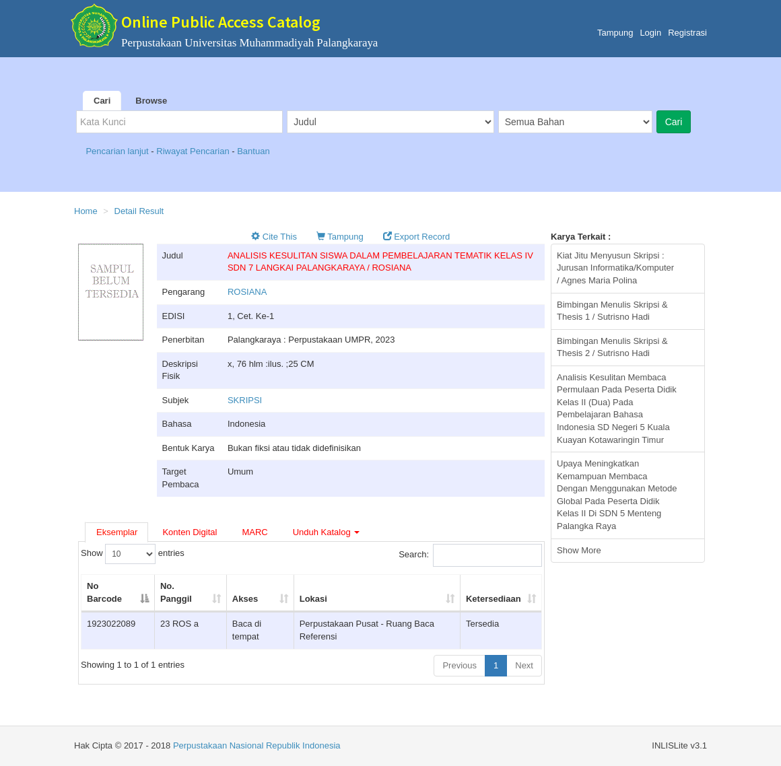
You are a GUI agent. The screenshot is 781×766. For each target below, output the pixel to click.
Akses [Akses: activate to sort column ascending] (245, 599)
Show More (579, 550)
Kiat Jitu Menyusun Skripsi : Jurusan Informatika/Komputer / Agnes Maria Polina (615, 267)
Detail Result (139, 211)
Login (650, 33)
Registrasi (687, 33)
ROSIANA (247, 292)
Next (524, 665)
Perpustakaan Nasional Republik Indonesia (257, 745)
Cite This (274, 237)
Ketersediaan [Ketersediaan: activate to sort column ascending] (493, 599)
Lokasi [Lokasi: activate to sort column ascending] (313, 599)
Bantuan (253, 151)
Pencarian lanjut (118, 151)
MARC (254, 532)
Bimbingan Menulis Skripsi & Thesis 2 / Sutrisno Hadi (612, 347)
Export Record (416, 237)
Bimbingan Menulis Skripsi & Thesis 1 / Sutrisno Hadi (612, 311)
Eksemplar (116, 532)
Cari (102, 101)
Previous (459, 665)
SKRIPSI (245, 400)
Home (86, 211)
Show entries (132, 554)
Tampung (615, 33)
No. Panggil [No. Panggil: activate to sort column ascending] (176, 592)
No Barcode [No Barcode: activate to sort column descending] (104, 592)
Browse (151, 101)
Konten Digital (189, 532)
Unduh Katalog (326, 532)
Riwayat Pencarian (194, 151)
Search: (470, 555)
